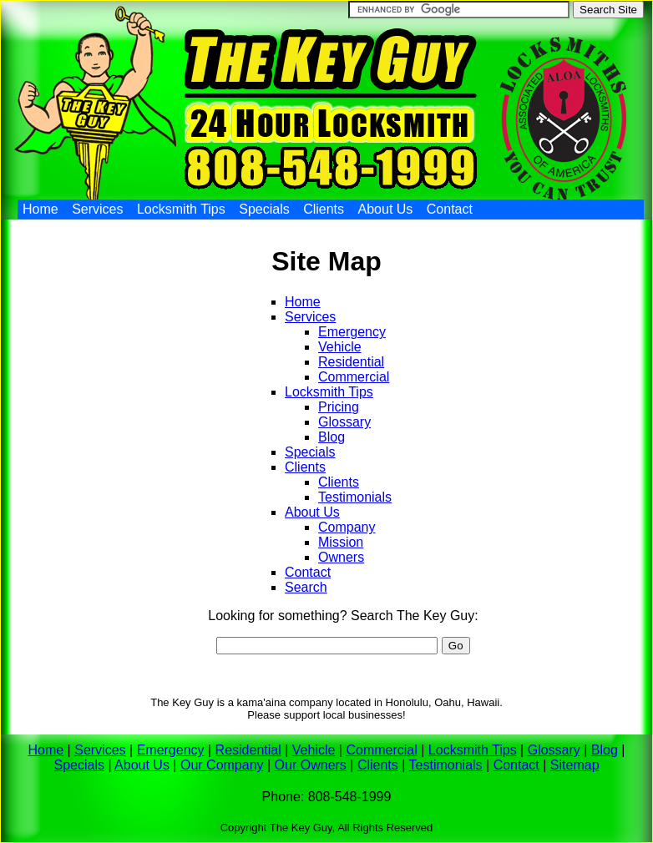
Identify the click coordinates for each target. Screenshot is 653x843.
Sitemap (575, 765)
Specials (264, 209)
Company (346, 527)
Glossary (344, 422)
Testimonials (355, 497)
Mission (340, 542)
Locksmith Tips (181, 209)
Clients (323, 209)
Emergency (352, 332)
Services (97, 209)
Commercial (353, 377)
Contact (450, 209)
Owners (341, 557)
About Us (385, 209)
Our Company (222, 765)
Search (306, 587)
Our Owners (311, 765)
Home (40, 209)
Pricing (338, 407)
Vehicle (340, 347)
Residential (351, 362)
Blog (331, 437)
